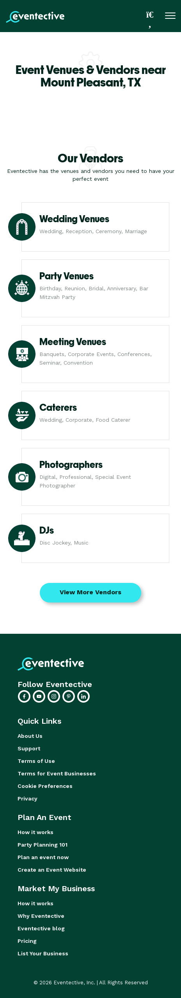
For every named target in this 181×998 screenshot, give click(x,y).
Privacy (27, 798)
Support (29, 748)
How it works (35, 832)
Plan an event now (43, 857)
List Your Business (43, 953)
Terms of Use (36, 761)
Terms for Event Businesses (57, 773)
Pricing (27, 941)
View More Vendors (90, 592)
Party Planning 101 (42, 845)
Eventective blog (41, 928)
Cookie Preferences (45, 786)
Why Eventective (41, 916)
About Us (30, 736)
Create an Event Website (52, 870)
